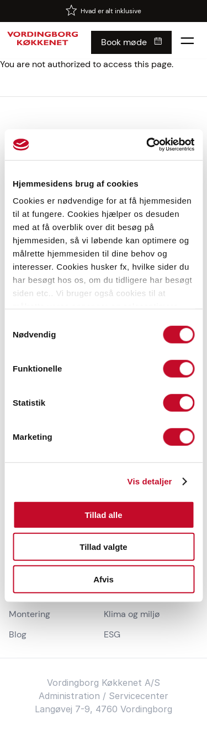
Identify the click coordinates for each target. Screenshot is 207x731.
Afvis (103, 578)
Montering (29, 614)
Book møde (124, 42)
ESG (112, 634)
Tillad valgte (103, 547)
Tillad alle (103, 514)
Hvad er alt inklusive (111, 11)
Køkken (117, 682)
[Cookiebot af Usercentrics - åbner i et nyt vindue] (147, 145)
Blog (17, 634)
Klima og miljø (132, 614)
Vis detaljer (150, 481)
